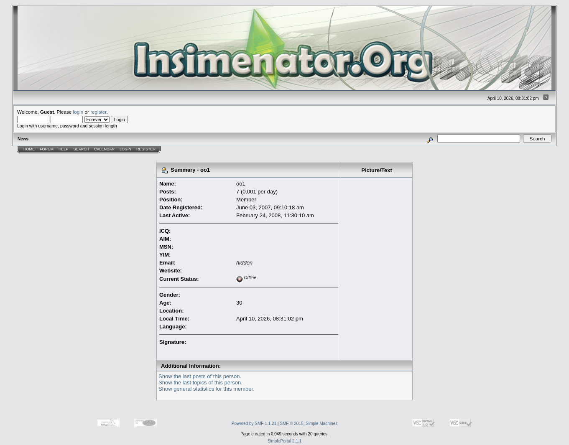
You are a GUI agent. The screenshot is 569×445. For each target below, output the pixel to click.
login (78, 111)
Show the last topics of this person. (200, 382)
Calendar (104, 149)
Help (64, 149)
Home (29, 149)
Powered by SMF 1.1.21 (254, 423)
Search (81, 149)
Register (146, 149)
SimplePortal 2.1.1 (285, 441)
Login (125, 149)
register (98, 111)
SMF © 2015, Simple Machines (308, 423)
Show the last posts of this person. (199, 376)
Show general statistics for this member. (206, 389)
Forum (47, 149)
